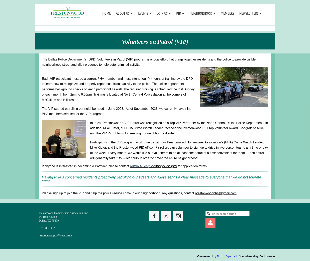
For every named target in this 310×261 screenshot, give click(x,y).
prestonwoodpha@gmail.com (216, 193)
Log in (210, 223)
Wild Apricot (227, 256)
